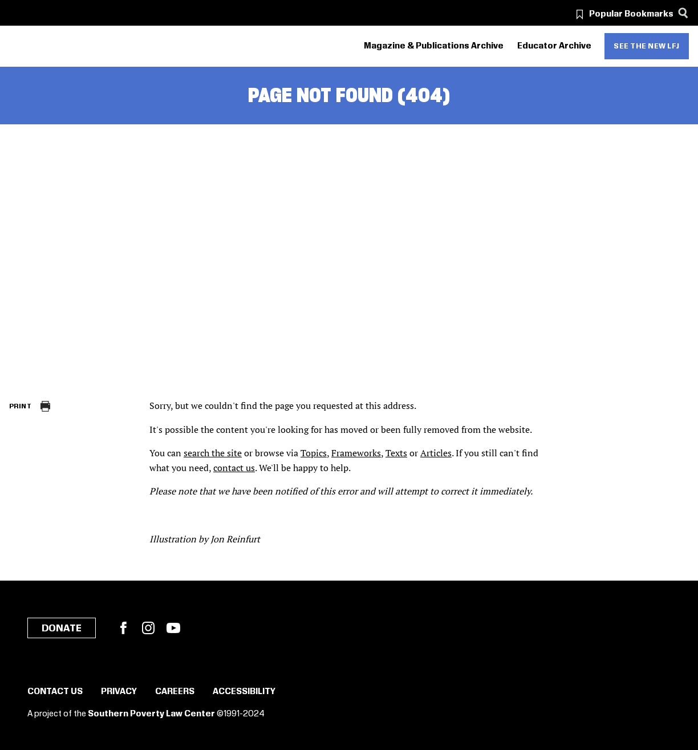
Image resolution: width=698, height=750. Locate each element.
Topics (314, 453)
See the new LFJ (647, 46)
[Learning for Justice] (73, 46)
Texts (396, 453)
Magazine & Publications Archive (434, 46)
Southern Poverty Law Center (151, 714)
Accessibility (244, 692)
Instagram (148, 628)
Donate (62, 628)
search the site (213, 453)
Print (20, 406)
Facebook (123, 628)
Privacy (119, 692)
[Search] (683, 13)
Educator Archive (554, 46)
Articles (436, 453)
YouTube (173, 628)
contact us (234, 467)
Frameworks (356, 453)
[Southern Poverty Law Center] (19, 46)
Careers (174, 692)
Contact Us (55, 692)
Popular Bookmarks (631, 14)
